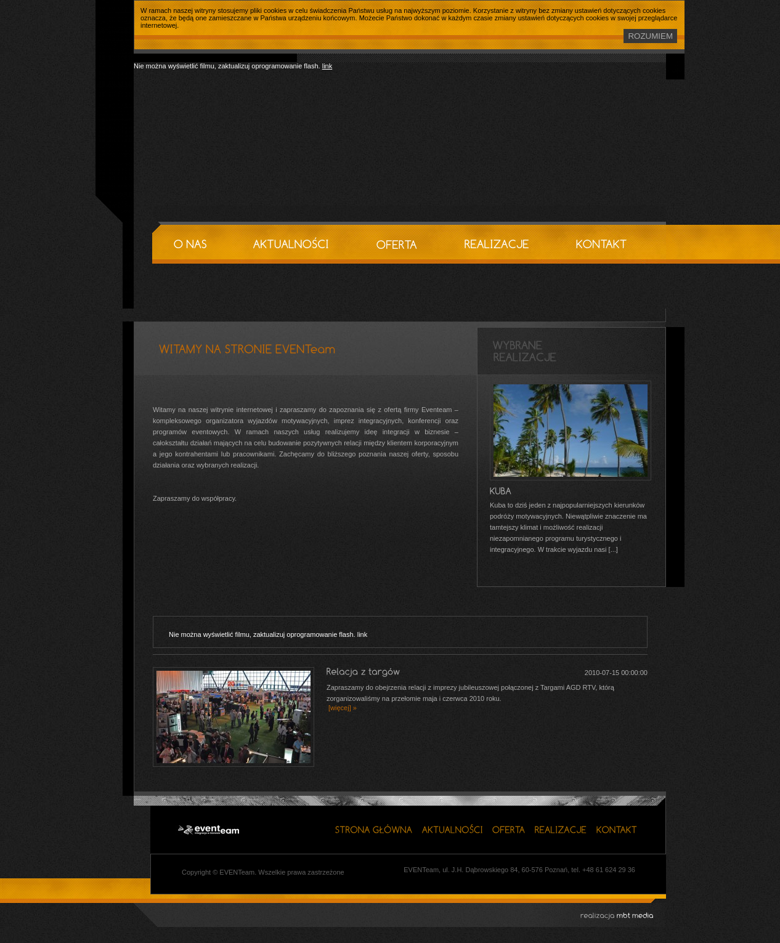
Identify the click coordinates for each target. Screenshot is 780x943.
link (327, 66)
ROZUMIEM (650, 36)
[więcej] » (342, 707)
